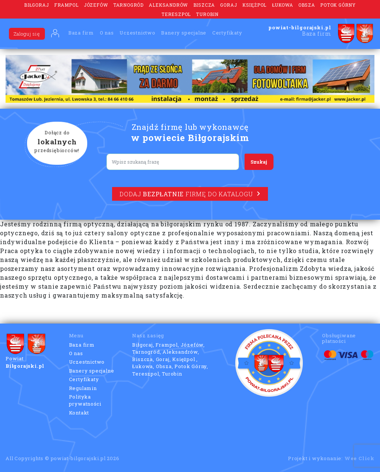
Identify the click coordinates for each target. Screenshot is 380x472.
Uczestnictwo (137, 32)
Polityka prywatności (85, 400)
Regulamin (83, 388)
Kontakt (79, 412)
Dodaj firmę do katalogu (189, 194)
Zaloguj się (27, 33)
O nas (107, 32)
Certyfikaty (227, 32)
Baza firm (81, 32)
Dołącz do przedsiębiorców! (57, 142)
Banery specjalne (183, 32)
